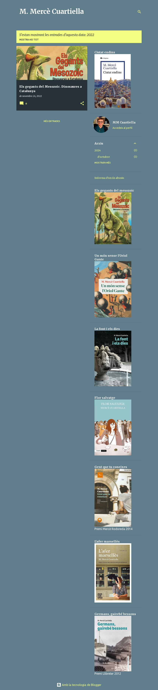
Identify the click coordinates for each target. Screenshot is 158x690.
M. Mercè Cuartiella (51, 11)
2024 (97, 150)
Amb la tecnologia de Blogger (79, 684)
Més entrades (52, 121)
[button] (82, 103)
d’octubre (103, 157)
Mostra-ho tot (29, 39)
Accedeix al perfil (122, 127)
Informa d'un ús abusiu (109, 178)
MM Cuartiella (124, 122)
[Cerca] (139, 11)
